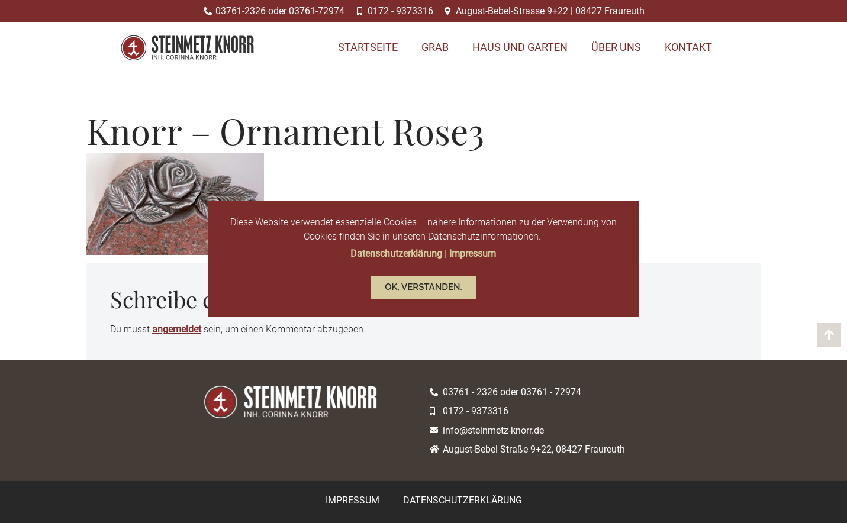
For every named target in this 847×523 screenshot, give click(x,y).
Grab (435, 47)
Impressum (352, 500)
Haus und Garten (520, 47)
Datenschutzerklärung (462, 500)
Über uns (616, 47)
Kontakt (688, 47)
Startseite (368, 47)
